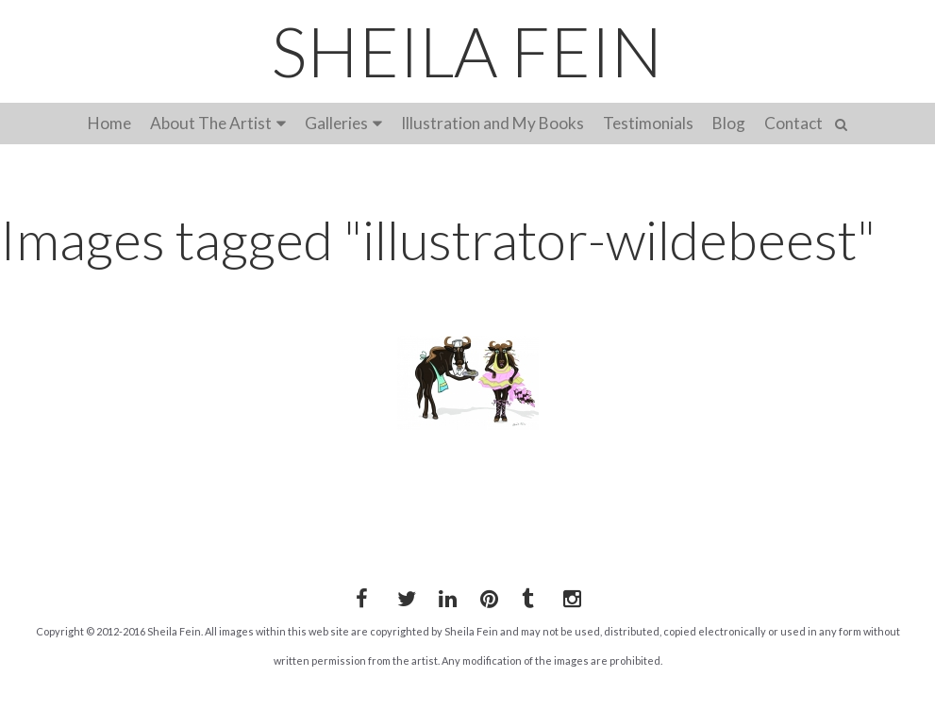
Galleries (336, 123)
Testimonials (648, 123)
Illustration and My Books (492, 123)
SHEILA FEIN (467, 50)
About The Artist (211, 123)
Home (109, 123)
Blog (728, 123)
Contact (793, 123)
